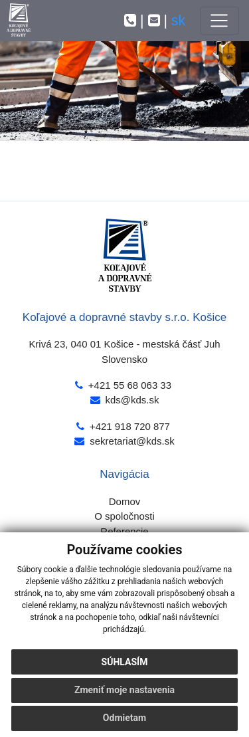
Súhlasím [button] (125, 662)
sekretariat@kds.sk (132, 441)
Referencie (124, 531)
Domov (124, 501)
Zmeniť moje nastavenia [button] (124, 689)
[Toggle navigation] (219, 21)
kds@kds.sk (132, 399)
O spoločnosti (124, 516)
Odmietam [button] (124, 717)
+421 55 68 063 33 (129, 385)
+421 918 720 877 (130, 426)
